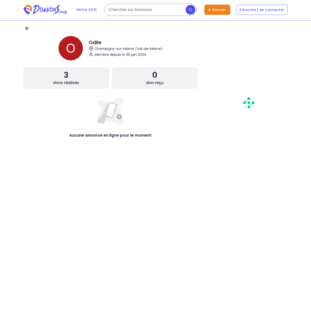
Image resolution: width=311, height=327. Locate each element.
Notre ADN (86, 9)
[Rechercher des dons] (150, 10)
